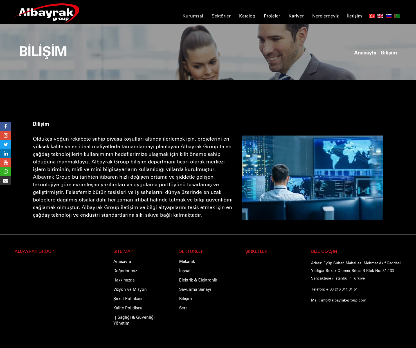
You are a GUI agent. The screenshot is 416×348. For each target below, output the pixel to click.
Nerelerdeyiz (325, 15)
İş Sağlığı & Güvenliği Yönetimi (134, 320)
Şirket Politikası (127, 299)
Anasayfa (365, 48)
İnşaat (185, 271)
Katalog (247, 15)
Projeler (272, 15)
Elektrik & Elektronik (198, 280)
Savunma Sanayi (195, 289)
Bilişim (41, 124)
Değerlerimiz (125, 271)
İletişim (354, 15)
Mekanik (187, 262)
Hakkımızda (124, 280)
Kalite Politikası (127, 308)
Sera (183, 308)
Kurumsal (193, 15)
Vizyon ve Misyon (130, 289)
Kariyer (296, 15)
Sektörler (221, 15)
